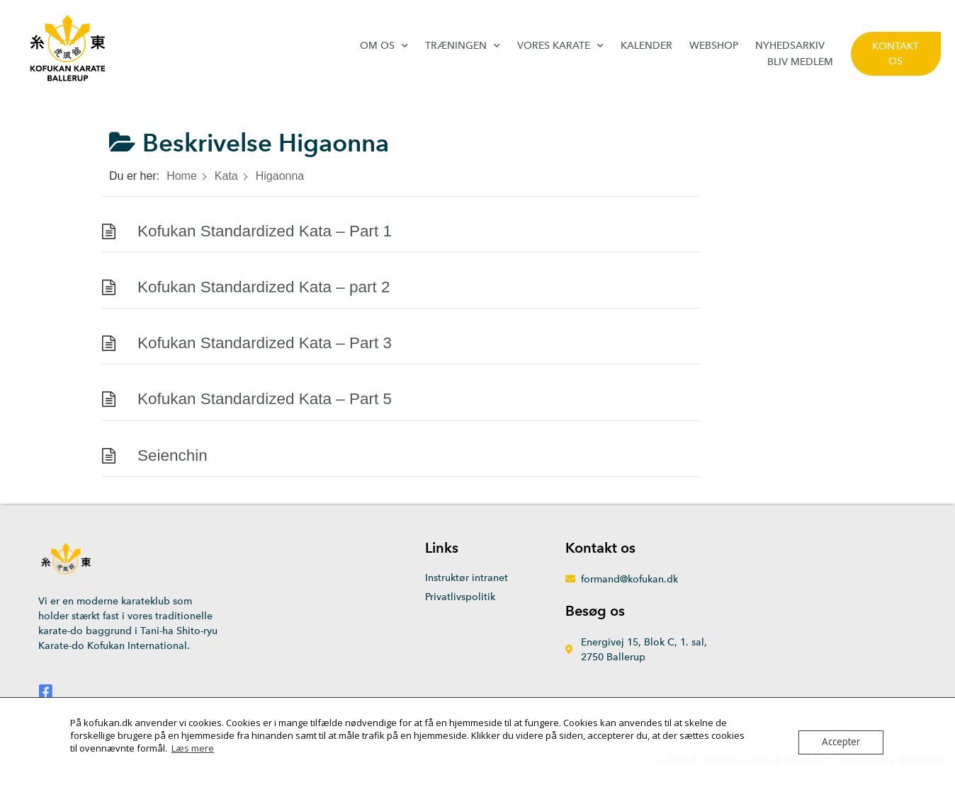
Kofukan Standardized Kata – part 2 (263, 287)
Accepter (841, 742)
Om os (384, 46)
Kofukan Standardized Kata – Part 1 (264, 231)
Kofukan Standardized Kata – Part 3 (264, 343)
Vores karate (560, 46)
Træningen (462, 46)
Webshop (713, 46)
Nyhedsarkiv (790, 46)
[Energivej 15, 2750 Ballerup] (811, 627)
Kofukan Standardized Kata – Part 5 (264, 399)
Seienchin (172, 455)
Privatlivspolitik (460, 597)
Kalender (646, 46)
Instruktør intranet (466, 578)
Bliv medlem (800, 62)
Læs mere (192, 748)
